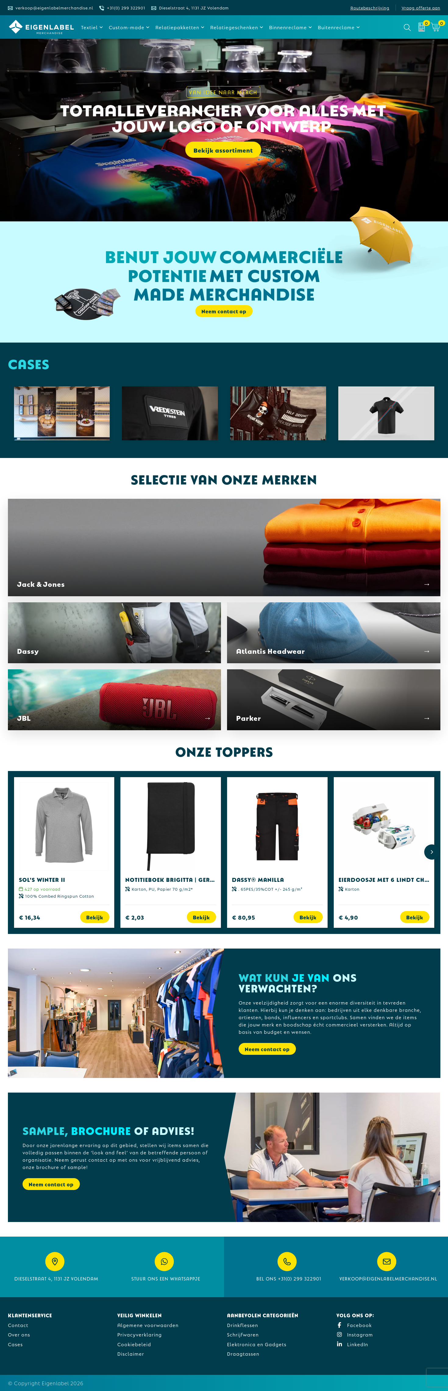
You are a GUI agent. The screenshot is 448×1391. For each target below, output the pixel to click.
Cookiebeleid (134, 1344)
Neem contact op (224, 311)
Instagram (354, 1334)
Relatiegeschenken (234, 27)
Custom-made (126, 27)
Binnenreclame (288, 27)
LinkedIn (352, 1344)
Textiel (89, 27)
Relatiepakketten (177, 27)
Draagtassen (243, 1353)
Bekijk (94, 917)
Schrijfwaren (243, 1334)
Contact (18, 1325)
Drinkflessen (242, 1325)
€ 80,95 (243, 917)
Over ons (19, 1334)
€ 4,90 (348, 917)
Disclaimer (130, 1353)
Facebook (354, 1325)
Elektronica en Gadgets (256, 1344)
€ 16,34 (29, 917)
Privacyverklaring (139, 1334)
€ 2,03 (134, 917)
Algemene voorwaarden (148, 1325)
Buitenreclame (336, 27)
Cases (15, 1344)
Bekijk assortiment (223, 150)
